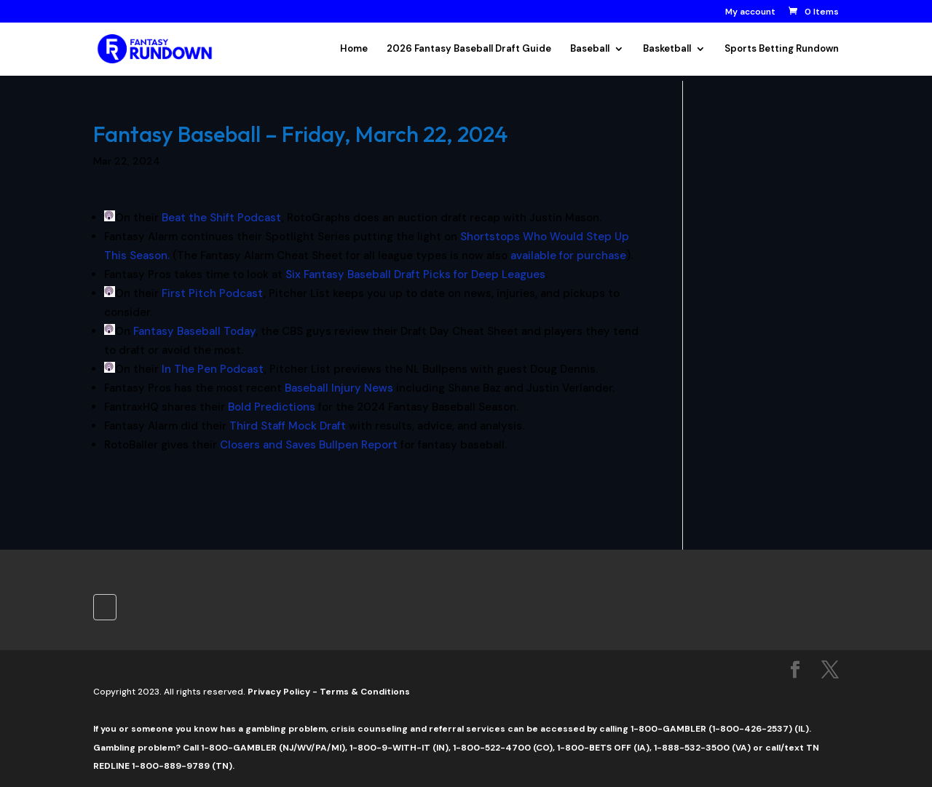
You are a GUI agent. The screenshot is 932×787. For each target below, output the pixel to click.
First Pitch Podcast (213, 293)
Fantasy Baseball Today (194, 331)
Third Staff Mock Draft (287, 426)
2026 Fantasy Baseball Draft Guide (469, 49)
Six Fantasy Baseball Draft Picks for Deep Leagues (415, 274)
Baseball (589, 49)
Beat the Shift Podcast (222, 217)
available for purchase (568, 255)
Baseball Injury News (339, 388)
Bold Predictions (271, 407)
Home (354, 49)
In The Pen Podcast (213, 369)
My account (750, 12)
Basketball (667, 49)
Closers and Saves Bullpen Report (309, 445)
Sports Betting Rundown (781, 49)
